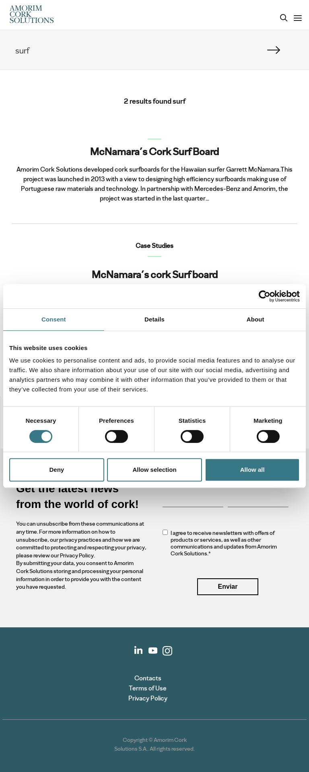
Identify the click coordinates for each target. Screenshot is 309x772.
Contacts (147, 678)
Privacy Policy (147, 698)
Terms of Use (148, 688)
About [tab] (255, 319)
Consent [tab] (53, 319)
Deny (56, 469)
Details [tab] (154, 319)
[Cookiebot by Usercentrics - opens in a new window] (264, 296)
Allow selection (154, 469)
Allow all (252, 469)
